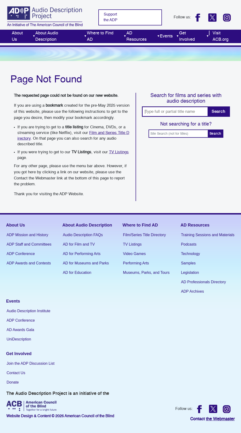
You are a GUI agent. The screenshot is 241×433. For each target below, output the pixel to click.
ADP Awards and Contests (29, 263)
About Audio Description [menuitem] (61, 36)
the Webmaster (220, 419)
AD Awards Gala (20, 330)
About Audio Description (87, 225)
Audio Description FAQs (83, 235)
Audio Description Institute (28, 311)
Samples (188, 263)
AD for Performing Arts (81, 254)
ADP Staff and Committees (29, 244)
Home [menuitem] (6, 36)
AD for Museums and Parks (86, 263)
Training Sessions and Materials (207, 235)
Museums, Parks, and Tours (146, 273)
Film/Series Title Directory (144, 235)
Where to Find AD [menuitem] (106, 36)
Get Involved (19, 353)
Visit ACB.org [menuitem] (221, 36)
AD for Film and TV (79, 244)
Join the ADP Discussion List (30, 363)
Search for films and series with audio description (185, 98)
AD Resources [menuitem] (143, 36)
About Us (15, 225)
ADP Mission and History (27, 235)
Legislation (190, 273)
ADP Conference (21, 254)
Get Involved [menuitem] (194, 36)
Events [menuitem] (169, 36)
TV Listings (119, 152)
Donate (13, 382)
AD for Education (77, 273)
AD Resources (195, 225)
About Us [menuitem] (23, 36)
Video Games (134, 254)
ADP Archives (192, 291)
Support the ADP (110, 17)
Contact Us (16, 373)
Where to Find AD (140, 225)
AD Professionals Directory (203, 282)
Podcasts (189, 244)
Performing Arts (136, 263)
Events (13, 301)
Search (218, 112)
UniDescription (19, 339)
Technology (190, 254)
